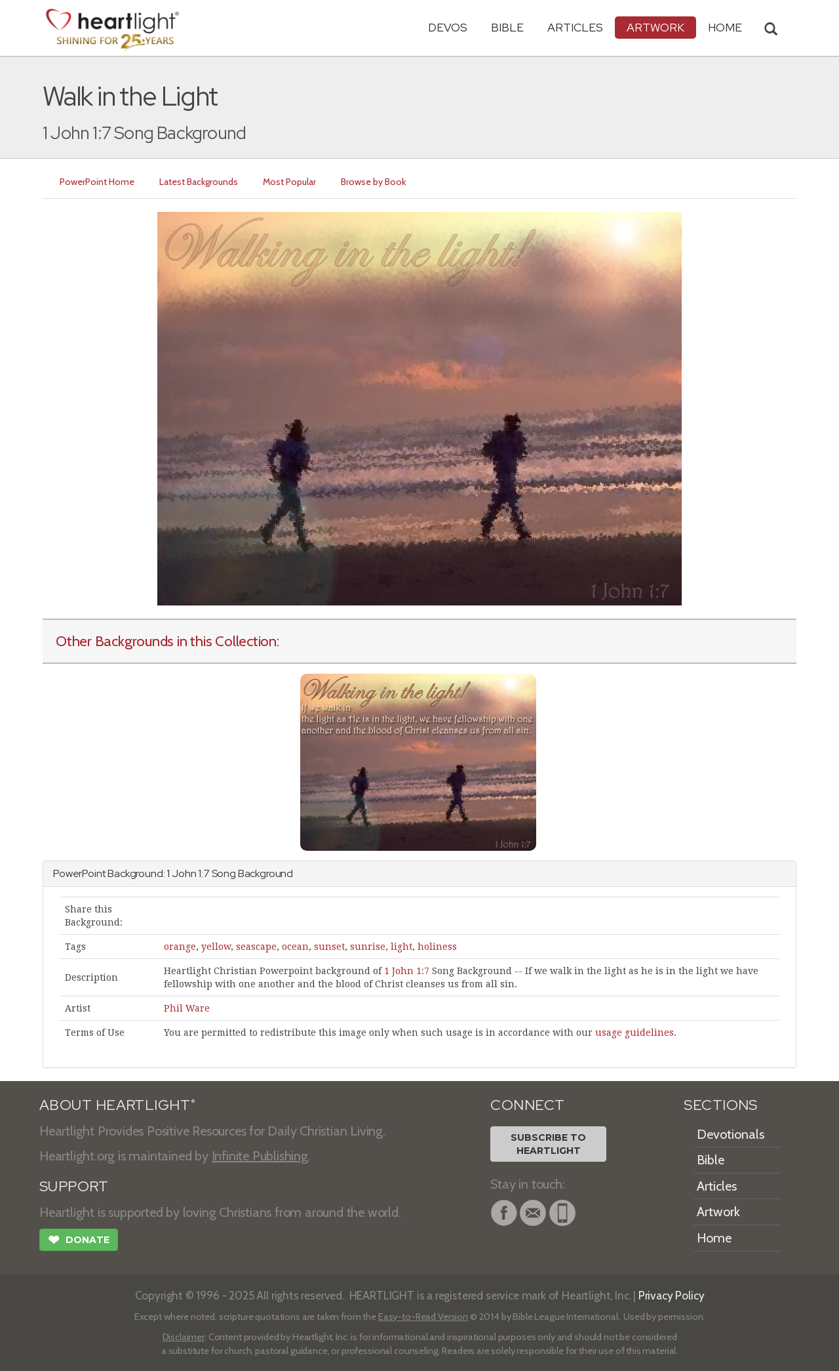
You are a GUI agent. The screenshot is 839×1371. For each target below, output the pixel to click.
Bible (507, 27)
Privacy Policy (671, 1295)
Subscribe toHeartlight (548, 1144)
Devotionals (730, 1134)
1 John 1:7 (406, 971)
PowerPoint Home (97, 182)
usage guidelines (634, 1032)
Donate (78, 1241)
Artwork (655, 27)
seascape (256, 946)
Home (714, 1238)
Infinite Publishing (260, 1156)
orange (180, 946)
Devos (447, 27)
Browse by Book (373, 182)
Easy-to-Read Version (423, 1316)
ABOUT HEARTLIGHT (117, 1105)
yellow (216, 946)
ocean (295, 946)
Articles (575, 27)
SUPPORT (73, 1186)
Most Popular (289, 182)
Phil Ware (187, 1008)
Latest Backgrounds (198, 182)
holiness (437, 946)
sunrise (367, 946)
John (184, 873)
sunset (329, 946)
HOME (725, 27)
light (401, 946)
